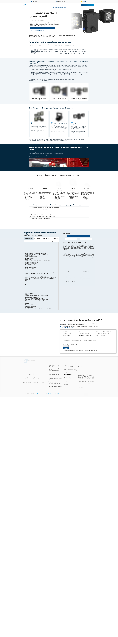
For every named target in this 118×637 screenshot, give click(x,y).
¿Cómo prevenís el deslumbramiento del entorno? (40, 218)
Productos (50, 5)
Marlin (73, 188)
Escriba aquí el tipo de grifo (101, 335)
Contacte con (73, 5)
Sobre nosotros (65, 5)
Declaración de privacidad (52, 393)
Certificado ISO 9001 (27, 379)
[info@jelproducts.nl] (56, 1)
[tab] (28, 238)
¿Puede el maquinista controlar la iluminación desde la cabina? (43, 216)
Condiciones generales (41, 393)
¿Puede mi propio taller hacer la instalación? (39, 209)
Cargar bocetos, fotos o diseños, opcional (70, 344)
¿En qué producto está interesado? (85, 335)
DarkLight (87, 188)
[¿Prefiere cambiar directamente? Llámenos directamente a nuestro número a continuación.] (61, 327)
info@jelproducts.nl (61, 1)
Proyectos (57, 5)
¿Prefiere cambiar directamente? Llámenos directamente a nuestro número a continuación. (81, 326)
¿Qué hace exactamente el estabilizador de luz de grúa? (41, 214)
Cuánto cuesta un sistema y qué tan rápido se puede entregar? (43, 223)
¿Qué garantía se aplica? (35, 220)
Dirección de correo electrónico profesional (103, 331)
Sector (37, 5)
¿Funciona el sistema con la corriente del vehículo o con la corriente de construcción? (47, 212)
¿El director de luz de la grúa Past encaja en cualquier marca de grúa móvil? (45, 207)
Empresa (81, 331)
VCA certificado (35, 379)
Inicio (53, 7)
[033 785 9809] (31, 1)
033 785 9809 (35, 1)
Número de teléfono (66, 335)
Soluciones (43, 5)
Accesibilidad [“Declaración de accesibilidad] (34, 394)
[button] (59, 208)
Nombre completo (66, 331)
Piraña (59, 188)
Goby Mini (31, 188)
